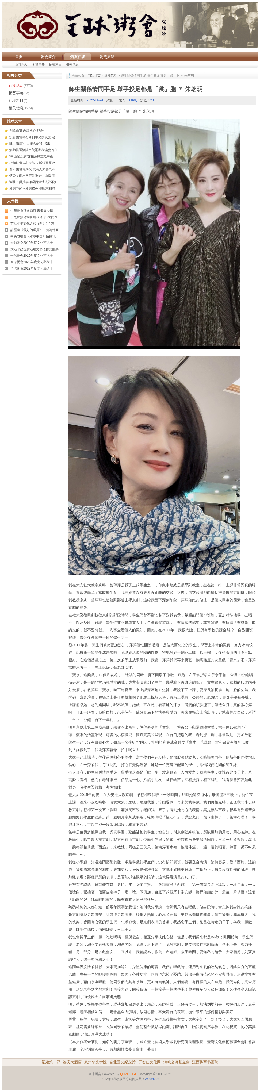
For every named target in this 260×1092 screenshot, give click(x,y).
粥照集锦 (107, 57)
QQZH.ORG (128, 1074)
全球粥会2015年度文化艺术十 (31, 255)
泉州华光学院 (95, 1062)
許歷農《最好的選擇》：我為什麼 (34, 230)
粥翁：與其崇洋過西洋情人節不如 (33, 182)
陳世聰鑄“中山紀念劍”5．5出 (29, 143)
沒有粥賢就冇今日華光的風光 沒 (32, 137)
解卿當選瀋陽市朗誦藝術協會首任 (33, 150)
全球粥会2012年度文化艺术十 (31, 243)
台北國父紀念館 (122, 1062)
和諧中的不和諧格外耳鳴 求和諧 (32, 188)
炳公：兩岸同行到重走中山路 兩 (32, 176)
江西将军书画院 (205, 1062)
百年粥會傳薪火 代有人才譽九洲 (32, 169)
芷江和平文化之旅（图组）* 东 (32, 223)
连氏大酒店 (72, 1062)
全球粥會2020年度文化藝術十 (31, 262)
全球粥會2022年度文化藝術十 (31, 268)
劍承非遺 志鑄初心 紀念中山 (29, 131)
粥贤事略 (38, 64)
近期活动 (21, 64)
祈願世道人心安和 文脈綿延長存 (32, 163)
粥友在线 (77, 57)
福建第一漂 (51, 1062)
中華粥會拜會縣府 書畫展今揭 (31, 211)
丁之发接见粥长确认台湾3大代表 (33, 217)
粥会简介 (48, 57)
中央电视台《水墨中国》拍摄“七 (33, 236)
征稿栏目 (55, 64)
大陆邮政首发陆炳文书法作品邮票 (34, 249)
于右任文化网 (149, 1062)
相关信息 (72, 64)
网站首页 (94, 76)
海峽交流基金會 (176, 1062)
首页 (18, 57)
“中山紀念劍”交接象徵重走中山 (31, 156)
